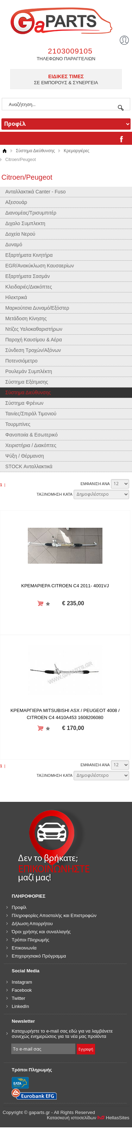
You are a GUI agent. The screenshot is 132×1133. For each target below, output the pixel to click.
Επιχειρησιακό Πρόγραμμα (39, 956)
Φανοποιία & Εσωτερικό (31, 435)
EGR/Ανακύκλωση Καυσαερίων (39, 265)
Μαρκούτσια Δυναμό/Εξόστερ (37, 308)
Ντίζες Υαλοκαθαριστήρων (33, 329)
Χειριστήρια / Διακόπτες (30, 445)
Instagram (22, 982)
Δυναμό (13, 244)
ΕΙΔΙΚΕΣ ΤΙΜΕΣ (66, 76)
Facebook (22, 990)
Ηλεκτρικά (16, 297)
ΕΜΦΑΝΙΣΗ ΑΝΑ (95, 484)
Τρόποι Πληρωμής (30, 939)
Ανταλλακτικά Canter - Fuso (35, 191)
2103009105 (70, 51)
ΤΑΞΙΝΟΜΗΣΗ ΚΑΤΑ (55, 494)
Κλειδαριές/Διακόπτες (28, 287)
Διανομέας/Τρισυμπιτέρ (30, 213)
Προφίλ (19, 907)
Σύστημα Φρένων (24, 403)
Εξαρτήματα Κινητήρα (29, 255)
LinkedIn (20, 1006)
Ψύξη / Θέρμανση (24, 456)
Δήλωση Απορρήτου (32, 923)
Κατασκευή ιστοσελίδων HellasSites (88, 1117)
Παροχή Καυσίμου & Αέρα (33, 339)
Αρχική (4, 151)
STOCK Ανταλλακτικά (28, 466)
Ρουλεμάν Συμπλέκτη (28, 371)
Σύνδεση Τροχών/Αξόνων (33, 350)
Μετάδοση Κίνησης (26, 318)
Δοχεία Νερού (20, 234)
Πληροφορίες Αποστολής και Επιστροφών (54, 915)
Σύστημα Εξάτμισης (26, 382)
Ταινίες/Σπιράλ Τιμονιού (30, 413)
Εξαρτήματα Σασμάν (27, 276)
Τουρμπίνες (17, 424)
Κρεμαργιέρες (76, 150)
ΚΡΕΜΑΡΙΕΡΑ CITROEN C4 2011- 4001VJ (65, 585)
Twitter (18, 998)
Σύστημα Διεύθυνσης (35, 150)
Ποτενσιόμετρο (21, 361)
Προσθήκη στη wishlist (47, 603)
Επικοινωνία (24, 948)
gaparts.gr (66, 20)
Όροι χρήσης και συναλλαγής (41, 931)
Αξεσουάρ (16, 202)
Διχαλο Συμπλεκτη (25, 223)
